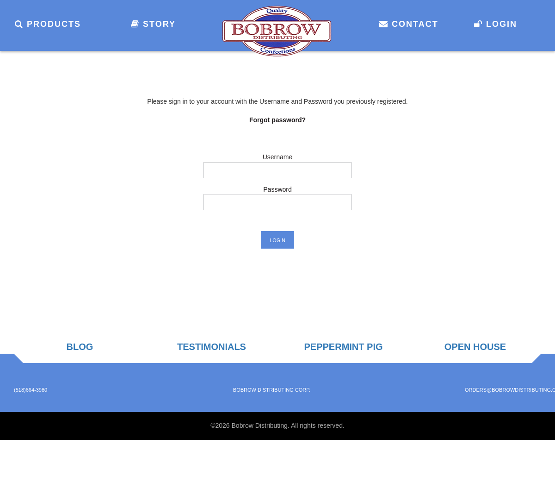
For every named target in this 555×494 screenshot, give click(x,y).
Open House (475, 347)
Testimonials (211, 347)
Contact (408, 24)
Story (153, 24)
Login (495, 24)
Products (48, 24)
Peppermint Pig (343, 347)
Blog (80, 347)
